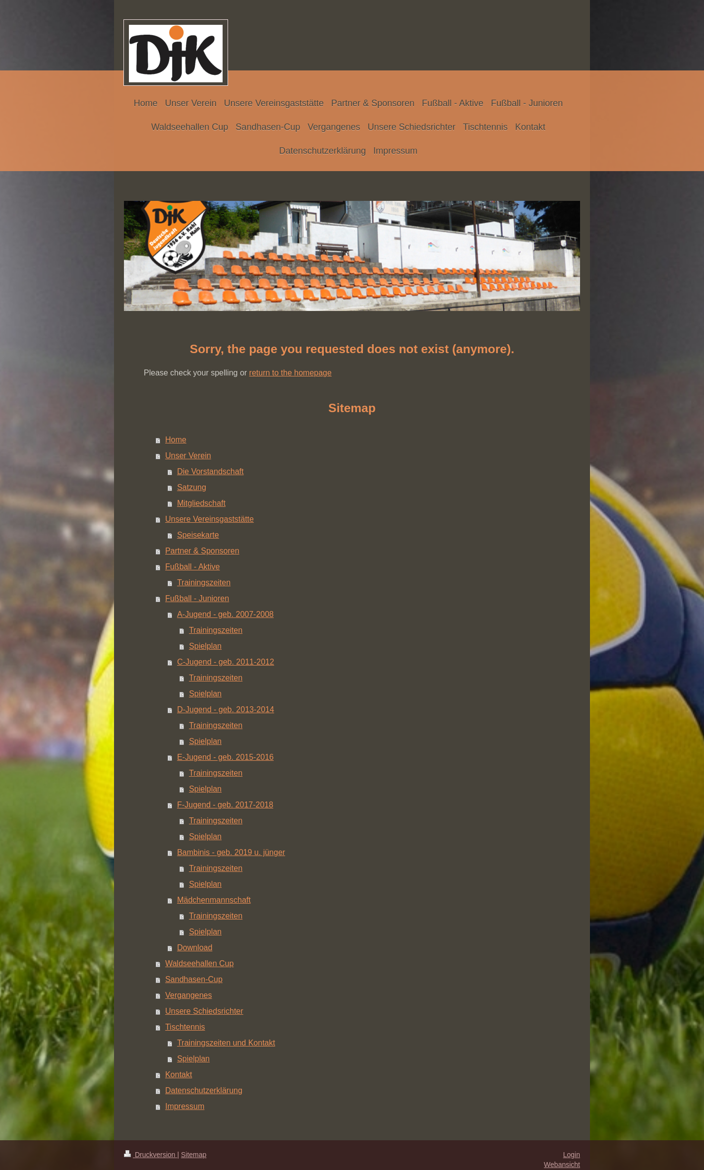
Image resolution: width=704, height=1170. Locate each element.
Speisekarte (198, 535)
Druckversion (150, 1155)
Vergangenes (188, 995)
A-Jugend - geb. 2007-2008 (225, 614)
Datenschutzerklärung (203, 1090)
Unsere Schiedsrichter (204, 1011)
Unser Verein (188, 455)
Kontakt (178, 1074)
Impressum (184, 1106)
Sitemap (193, 1155)
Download (194, 947)
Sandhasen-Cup (194, 979)
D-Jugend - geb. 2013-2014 (225, 709)
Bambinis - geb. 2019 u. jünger (231, 852)
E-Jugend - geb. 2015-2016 (225, 757)
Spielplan (205, 646)
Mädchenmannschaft (214, 900)
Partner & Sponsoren (202, 551)
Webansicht (562, 1165)
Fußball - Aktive (192, 566)
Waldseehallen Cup (199, 963)
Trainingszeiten (204, 582)
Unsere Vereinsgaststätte (209, 519)
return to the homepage (290, 373)
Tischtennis (185, 1027)
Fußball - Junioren (197, 598)
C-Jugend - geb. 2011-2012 (225, 662)
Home (175, 439)
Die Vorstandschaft (210, 471)
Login (571, 1155)
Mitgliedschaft (201, 503)
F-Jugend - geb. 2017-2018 (225, 805)
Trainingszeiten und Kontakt (226, 1043)
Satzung (191, 487)
